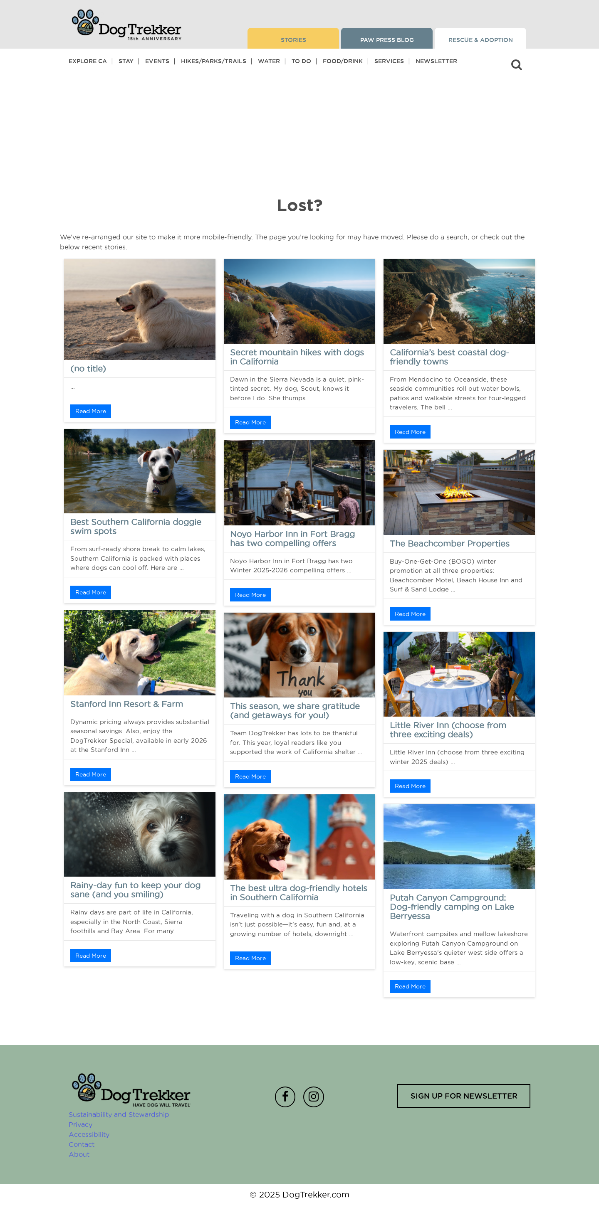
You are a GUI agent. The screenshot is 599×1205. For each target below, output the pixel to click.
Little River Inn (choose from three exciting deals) (448, 730)
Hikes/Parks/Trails (213, 61)
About (79, 1154)
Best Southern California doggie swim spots (135, 526)
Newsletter (436, 61)
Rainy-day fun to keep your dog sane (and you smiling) (135, 890)
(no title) (88, 368)
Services (389, 61)
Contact (81, 1144)
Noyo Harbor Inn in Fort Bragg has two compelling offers (292, 539)
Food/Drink (343, 61)
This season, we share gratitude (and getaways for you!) (295, 711)
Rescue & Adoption (480, 40)
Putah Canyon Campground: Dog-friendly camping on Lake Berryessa (452, 907)
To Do (301, 61)
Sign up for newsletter (463, 1096)
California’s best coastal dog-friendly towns (449, 357)
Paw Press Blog (387, 40)
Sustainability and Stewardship (119, 1114)
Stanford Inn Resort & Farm (126, 704)
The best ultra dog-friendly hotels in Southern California (298, 893)
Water (269, 61)
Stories (293, 40)
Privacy (80, 1124)
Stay (126, 61)
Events (157, 61)
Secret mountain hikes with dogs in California (297, 357)
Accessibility (89, 1134)
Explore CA (88, 61)
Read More (90, 411)
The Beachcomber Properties (450, 543)
